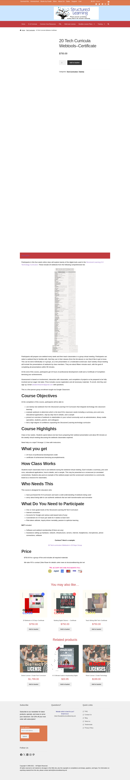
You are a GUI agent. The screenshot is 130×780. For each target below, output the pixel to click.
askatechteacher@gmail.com (42, 385)
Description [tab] (25, 255)
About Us (61, 1)
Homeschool (34, 1)
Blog (86, 718)
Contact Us (88, 714)
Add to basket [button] (33, 629)
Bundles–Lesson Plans (85, 24)
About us (87, 721)
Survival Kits (24, 1)
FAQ (86, 711)
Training (100, 24)
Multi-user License (70, 24)
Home (23, 24)
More (55, 1)
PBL (60, 24)
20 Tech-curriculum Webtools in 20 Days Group (65, 545)
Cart (80, 1)
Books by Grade (46, 1)
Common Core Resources (48, 24)
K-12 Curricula (32, 24)
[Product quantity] (62, 62)
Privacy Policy (89, 728)
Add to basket (75, 63)
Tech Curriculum (72, 72)
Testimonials (88, 724)
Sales (68, 1)
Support (74, 1)
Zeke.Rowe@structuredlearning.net (65, 716)
